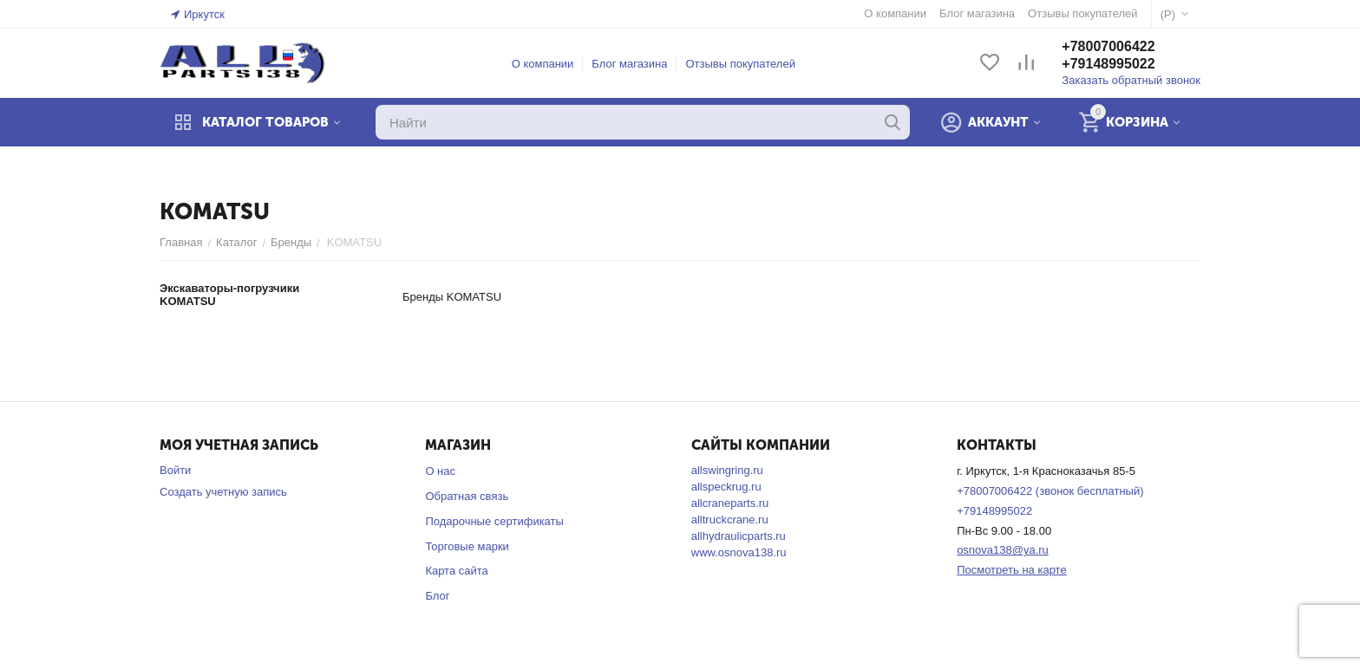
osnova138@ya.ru (1003, 549)
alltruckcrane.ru (729, 519)
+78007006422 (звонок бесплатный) (1050, 490)
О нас (440, 470)
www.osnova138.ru (739, 552)
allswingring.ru (727, 470)
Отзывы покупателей (740, 63)
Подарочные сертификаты (494, 521)
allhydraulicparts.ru (738, 535)
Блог (437, 595)
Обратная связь (466, 496)
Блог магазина (629, 63)
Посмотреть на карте (1011, 569)
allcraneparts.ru (730, 503)
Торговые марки (467, 546)
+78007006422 (1108, 46)
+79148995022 (1108, 63)
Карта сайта (456, 570)
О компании (543, 63)
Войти (175, 470)
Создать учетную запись (223, 491)
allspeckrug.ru (726, 486)
